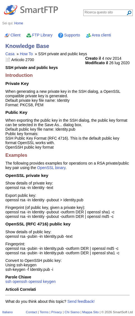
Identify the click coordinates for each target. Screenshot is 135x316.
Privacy (56, 312)
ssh (8, 281)
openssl (35, 281)
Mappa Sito (90, 312)
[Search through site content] (105, 12)
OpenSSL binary (51, 167)
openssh (20, 281)
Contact (31, 312)
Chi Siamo (72, 312)
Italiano (7, 312)
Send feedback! (80, 301)
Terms (44, 312)
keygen (49, 281)
